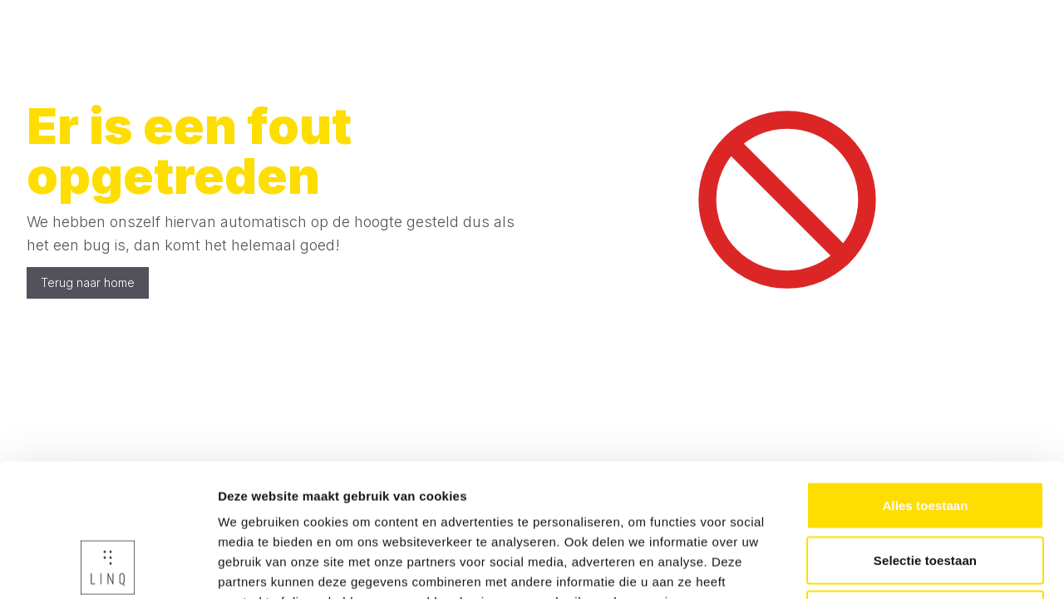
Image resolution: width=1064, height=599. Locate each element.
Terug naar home (88, 282)
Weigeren (925, 490)
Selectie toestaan (925, 435)
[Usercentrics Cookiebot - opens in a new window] (107, 566)
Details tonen (898, 566)
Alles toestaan (925, 381)
